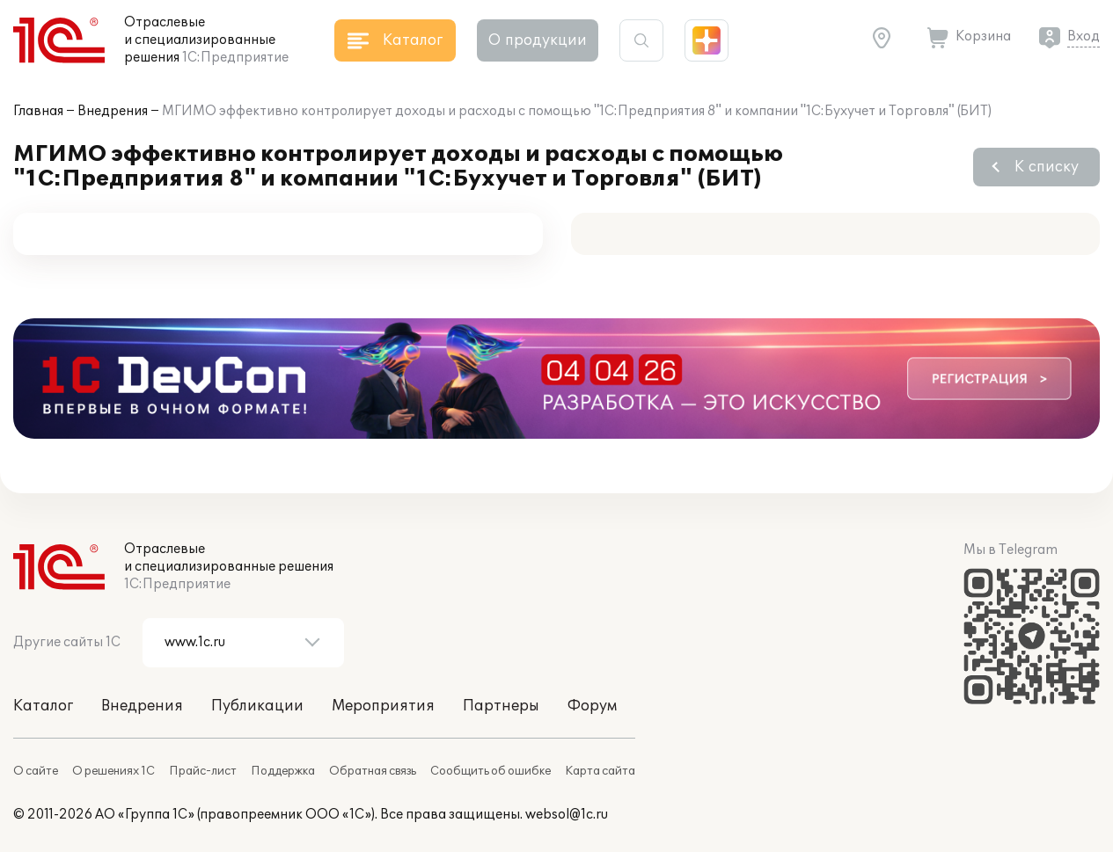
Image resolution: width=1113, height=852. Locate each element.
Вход (1083, 36)
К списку (1046, 167)
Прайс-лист (203, 771)
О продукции (537, 40)
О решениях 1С (113, 771)
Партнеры (501, 706)
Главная (38, 111)
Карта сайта (600, 771)
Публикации (257, 706)
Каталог (43, 706)
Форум (592, 706)
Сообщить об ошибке (490, 771)
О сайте (35, 771)
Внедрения (112, 111)
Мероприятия (383, 706)
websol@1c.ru (566, 814)
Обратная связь (372, 771)
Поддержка (283, 771)
